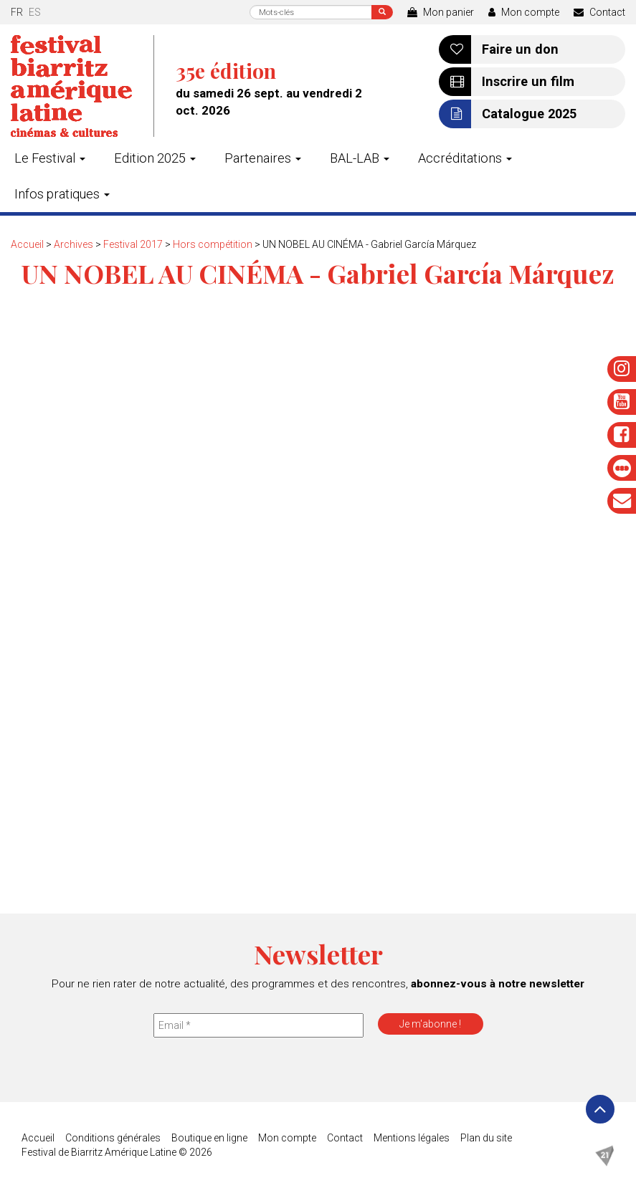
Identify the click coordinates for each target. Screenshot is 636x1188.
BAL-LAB (359, 158)
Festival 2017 (133, 244)
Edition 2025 (155, 158)
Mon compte (523, 12)
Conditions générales (113, 1138)
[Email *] (258, 1025)
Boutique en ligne (209, 1138)
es (35, 12)
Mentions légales (412, 1138)
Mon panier (440, 12)
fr (17, 12)
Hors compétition (212, 244)
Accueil (27, 244)
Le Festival (49, 158)
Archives (73, 244)
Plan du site (486, 1138)
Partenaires (262, 158)
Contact (599, 12)
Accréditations (465, 158)
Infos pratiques (62, 193)
